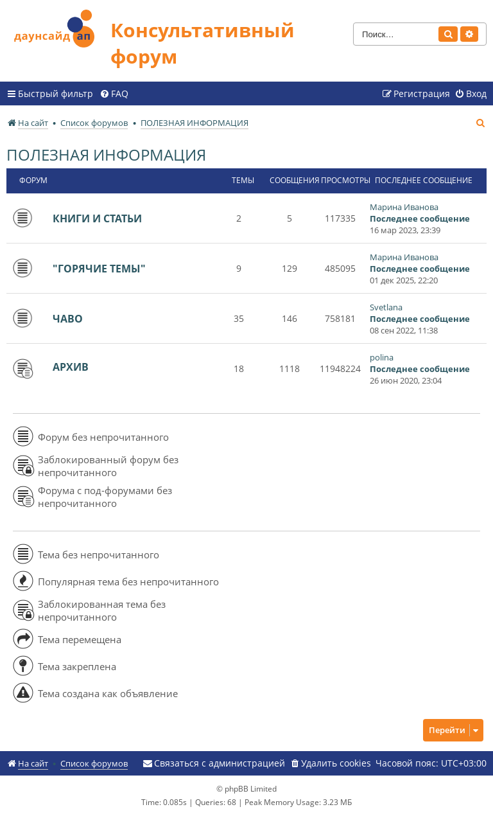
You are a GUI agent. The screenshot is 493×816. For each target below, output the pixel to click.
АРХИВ (71, 367)
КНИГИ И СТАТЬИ (97, 218)
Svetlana (386, 307)
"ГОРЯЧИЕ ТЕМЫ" (99, 269)
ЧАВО (68, 319)
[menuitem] (113, 93)
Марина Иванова (404, 207)
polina (382, 357)
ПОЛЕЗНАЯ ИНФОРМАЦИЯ (106, 154)
